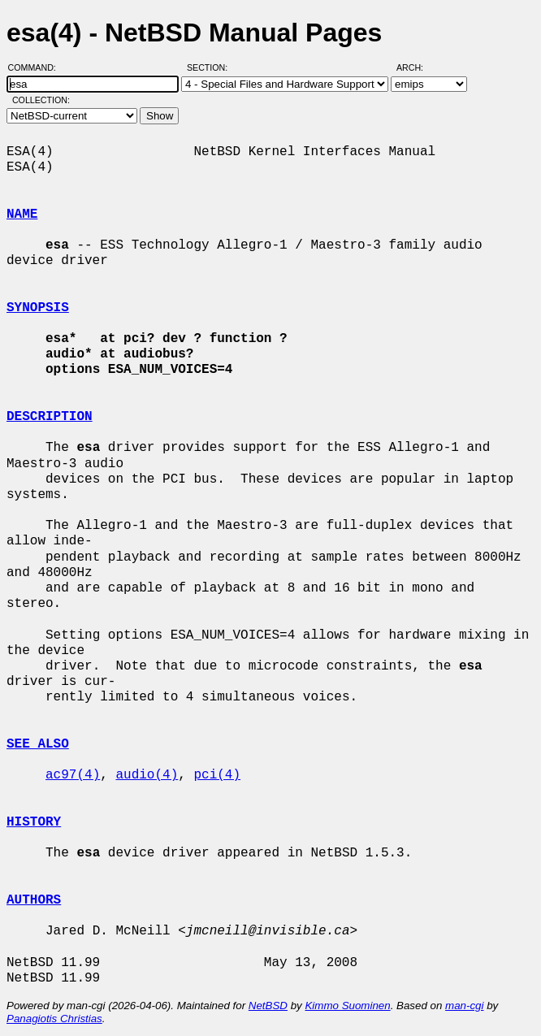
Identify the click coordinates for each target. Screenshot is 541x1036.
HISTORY (33, 822)
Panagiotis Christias (54, 1018)
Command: (37, 67)
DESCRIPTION (49, 417)
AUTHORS (33, 900)
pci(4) (216, 775)
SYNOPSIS (37, 308)
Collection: (41, 100)
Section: (211, 67)
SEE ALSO (37, 744)
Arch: (417, 67)
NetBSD (268, 1005)
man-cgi (464, 1005)
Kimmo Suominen (347, 1005)
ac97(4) (72, 775)
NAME (21, 214)
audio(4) (146, 775)
